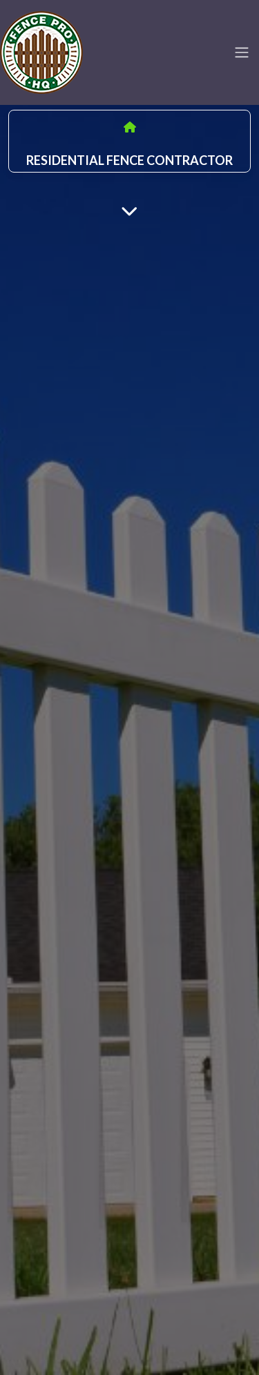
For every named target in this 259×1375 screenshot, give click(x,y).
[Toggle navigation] (241, 52)
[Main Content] (129, 210)
